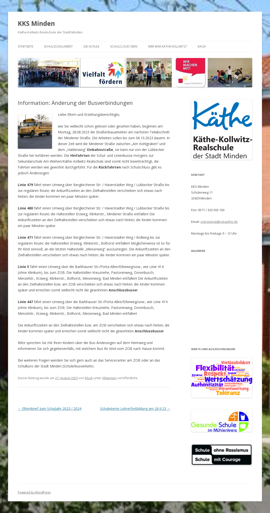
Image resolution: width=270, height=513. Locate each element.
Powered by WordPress (34, 492)
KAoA (202, 46)
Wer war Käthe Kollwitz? (167, 46)
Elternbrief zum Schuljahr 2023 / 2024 (49, 408)
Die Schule (91, 46)
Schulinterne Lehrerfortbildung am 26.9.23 (135, 408)
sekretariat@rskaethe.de (219, 221)
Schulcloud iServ (123, 46)
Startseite (25, 46)
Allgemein (109, 378)
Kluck (89, 378)
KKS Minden (36, 23)
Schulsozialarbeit (58, 46)
